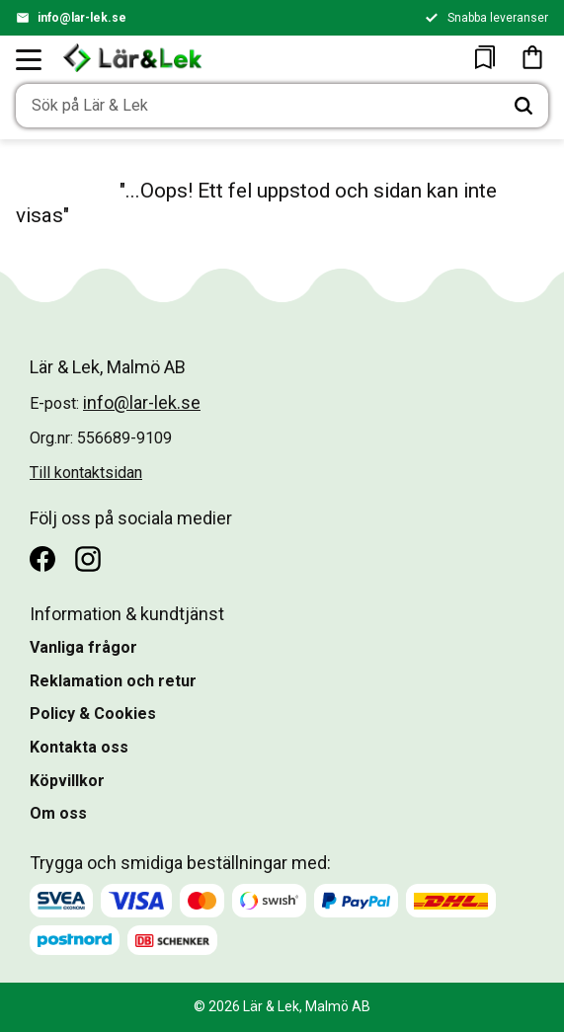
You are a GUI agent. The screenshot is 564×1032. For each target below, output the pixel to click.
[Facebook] (42, 559)
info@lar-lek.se (82, 18)
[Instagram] (88, 559)
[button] (29, 59)
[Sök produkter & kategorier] (257, 105)
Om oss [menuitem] (58, 813)
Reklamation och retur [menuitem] (113, 681)
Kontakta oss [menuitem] (79, 747)
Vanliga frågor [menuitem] (83, 647)
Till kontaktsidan (86, 472)
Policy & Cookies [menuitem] (93, 713)
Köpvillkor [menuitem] (67, 780)
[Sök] (523, 105)
